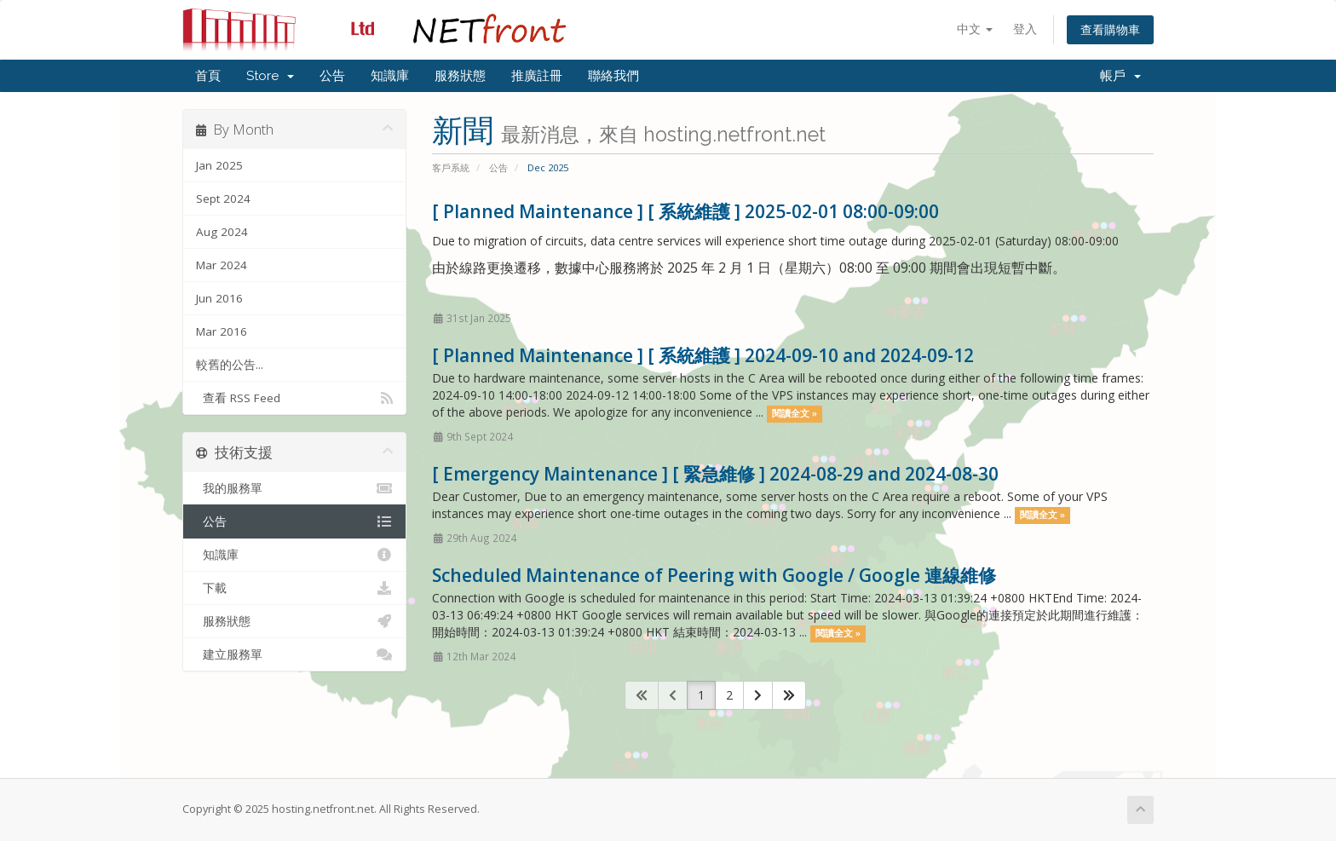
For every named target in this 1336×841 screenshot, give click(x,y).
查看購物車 (1110, 29)
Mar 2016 (221, 331)
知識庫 (390, 76)
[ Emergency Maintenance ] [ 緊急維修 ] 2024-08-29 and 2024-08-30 (715, 474)
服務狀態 (460, 76)
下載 (294, 588)
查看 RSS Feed (294, 398)
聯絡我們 (613, 76)
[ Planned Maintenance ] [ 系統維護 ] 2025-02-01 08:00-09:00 (685, 211)
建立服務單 (294, 654)
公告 (332, 76)
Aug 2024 (222, 231)
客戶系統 (450, 167)
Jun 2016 (219, 298)
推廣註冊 (536, 76)
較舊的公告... (229, 364)
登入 (1025, 28)
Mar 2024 (221, 265)
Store (270, 76)
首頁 (208, 76)
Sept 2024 (223, 198)
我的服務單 (294, 488)
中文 (975, 28)
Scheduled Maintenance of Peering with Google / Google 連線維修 (714, 575)
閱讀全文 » (794, 413)
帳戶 (1120, 76)
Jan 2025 (219, 165)
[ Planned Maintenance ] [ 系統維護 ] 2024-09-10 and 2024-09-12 (703, 355)
